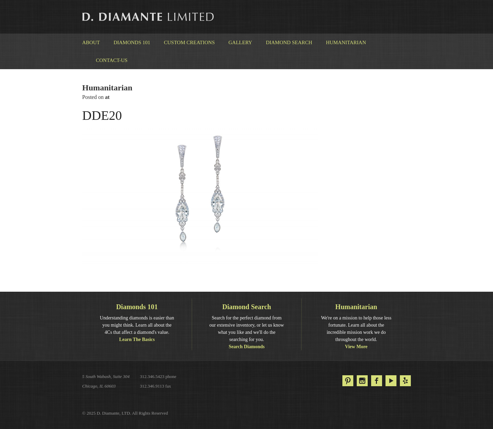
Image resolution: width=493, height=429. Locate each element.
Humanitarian (346, 42)
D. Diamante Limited (148, 16)
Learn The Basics (137, 339)
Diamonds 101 (132, 42)
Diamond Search (289, 42)
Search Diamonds (247, 346)
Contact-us (111, 60)
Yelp (405, 380)
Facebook (376, 380)
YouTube (390, 380)
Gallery (240, 42)
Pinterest (347, 380)
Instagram (362, 380)
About (91, 42)
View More (356, 346)
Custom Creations (189, 42)
